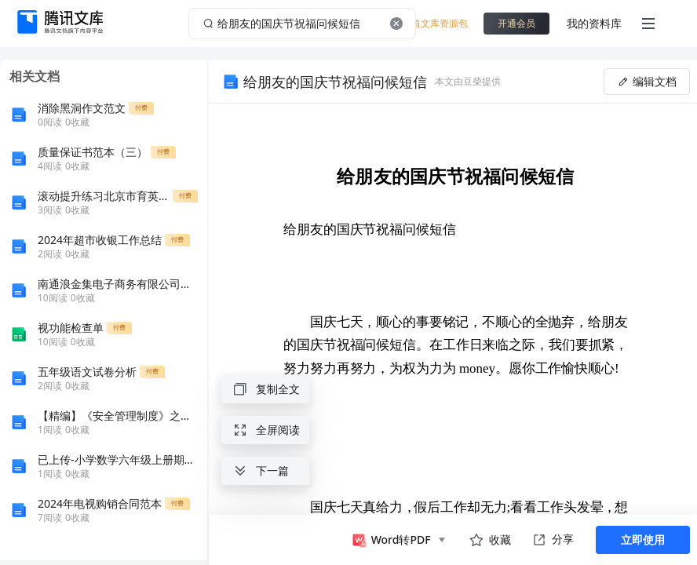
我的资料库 (594, 23)
